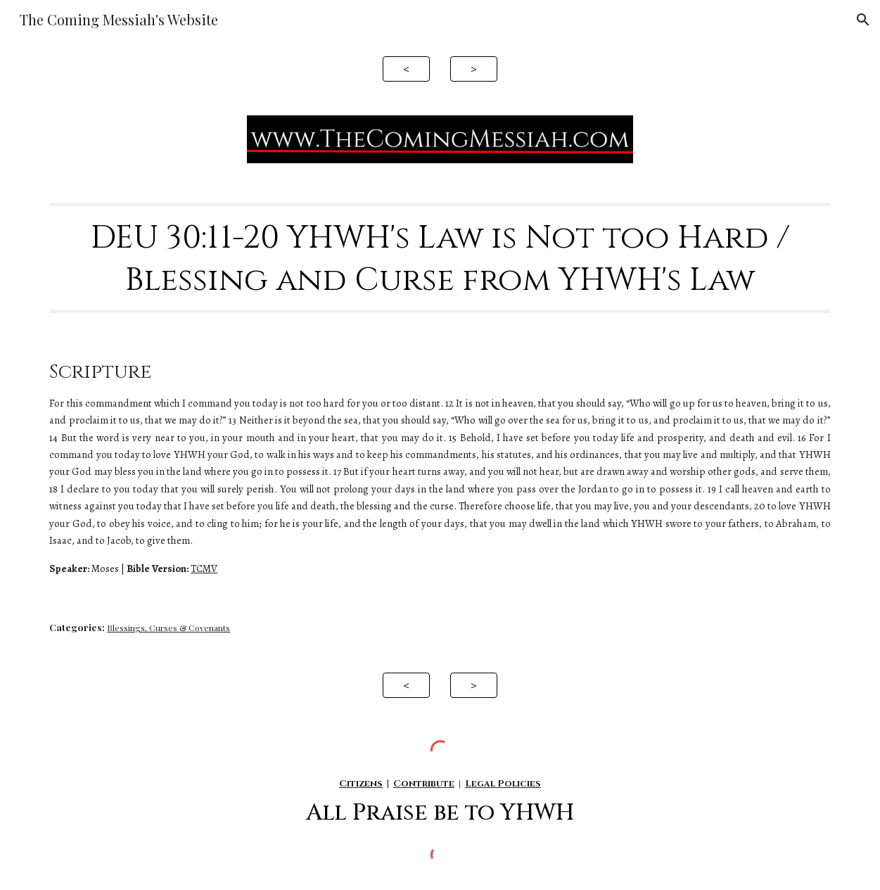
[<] (406, 68)
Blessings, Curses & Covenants (168, 627)
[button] (863, 20)
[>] (474, 68)
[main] (440, 258)
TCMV (204, 568)
